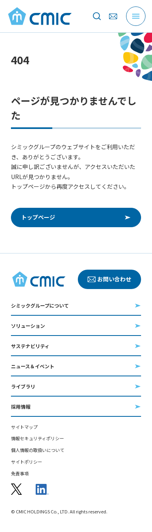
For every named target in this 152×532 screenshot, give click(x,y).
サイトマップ (24, 427)
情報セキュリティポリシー (37, 438)
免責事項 (20, 473)
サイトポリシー (26, 461)
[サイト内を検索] (96, 16)
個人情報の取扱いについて (37, 450)
